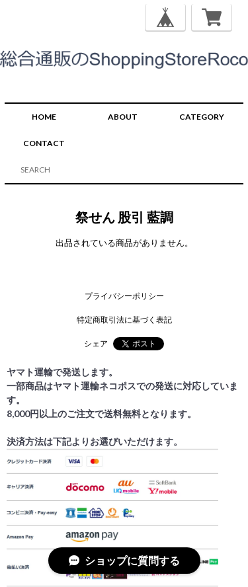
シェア (96, 343)
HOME (44, 117)
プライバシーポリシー (124, 296)
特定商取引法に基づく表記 (124, 320)
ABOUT (123, 117)
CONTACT (44, 143)
